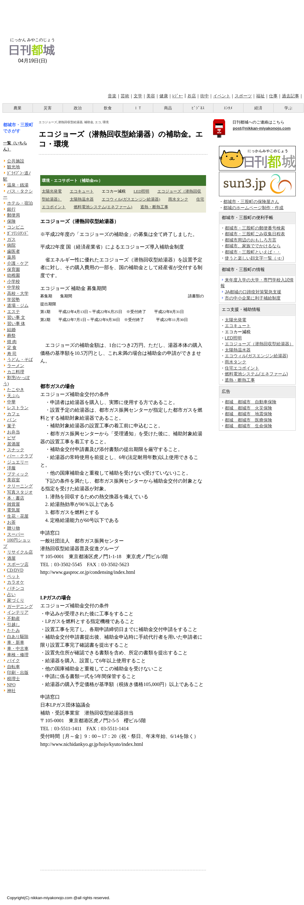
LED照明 (141, 191)
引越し (13, 624)
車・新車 (15, 642)
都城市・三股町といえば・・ (253, 251)
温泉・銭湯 (18, 185)
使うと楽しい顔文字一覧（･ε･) (254, 258)
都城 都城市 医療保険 (248, 419)
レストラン (18, 407)
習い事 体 (16, 323)
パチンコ (15, 588)
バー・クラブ (20, 456)
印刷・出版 (18, 672)
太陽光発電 (52, 191)
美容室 (13, 480)
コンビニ (15, 227)
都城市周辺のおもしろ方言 (250, 239)
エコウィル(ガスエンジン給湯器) (131, 199)
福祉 (260, 95)
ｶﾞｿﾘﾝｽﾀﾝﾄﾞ (18, 233)
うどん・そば (20, 359)
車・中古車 (18, 648)
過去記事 (290, 95)
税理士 (13, 678)
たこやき (15, 389)
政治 (78, 108)
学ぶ (288, 108)
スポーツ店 (18, 564)
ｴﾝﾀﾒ (228, 108)
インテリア (18, 612)
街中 (204, 95)
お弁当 (13, 432)
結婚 (11, 329)
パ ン (12, 419)
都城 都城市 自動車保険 (250, 401)
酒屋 (11, 558)
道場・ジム (18, 305)
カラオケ (15, 582)
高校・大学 (18, 293)
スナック (15, 450)
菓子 (11, 426)
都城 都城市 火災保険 (248, 407)
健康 (163, 95)
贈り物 (13, 528)
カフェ (13, 414)
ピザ (11, 438)
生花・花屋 (18, 516)
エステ (13, 311)
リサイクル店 (20, 552)
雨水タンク (178, 199)
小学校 (13, 281)
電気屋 (13, 510)
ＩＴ (138, 108)
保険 (11, 221)
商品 (168, 108)
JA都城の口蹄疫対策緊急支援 (253, 291)
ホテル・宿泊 (20, 203)
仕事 (273, 95)
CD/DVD (15, 570)
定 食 (12, 347)
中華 (11, 402)
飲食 (108, 108)
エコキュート (82, 191)
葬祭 (11, 335)
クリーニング (20, 486)
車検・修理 (18, 654)
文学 (138, 95)
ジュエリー (18, 462)
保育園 (13, 269)
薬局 (11, 257)
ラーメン (15, 365)
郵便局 (13, 215)
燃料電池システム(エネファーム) (103, 207)
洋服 (11, 468)
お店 (191, 95)
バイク (13, 660)
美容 (150, 95)
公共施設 (15, 161)
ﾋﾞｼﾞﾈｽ (198, 108)
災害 (48, 108)
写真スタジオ (20, 492)
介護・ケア (18, 263)
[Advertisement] (183, 45)
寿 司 (12, 353)
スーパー (15, 534)
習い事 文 (16, 317)
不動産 (13, 618)
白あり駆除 (18, 636)
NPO (11, 685)
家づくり (15, 600)
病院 (11, 245)
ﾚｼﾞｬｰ (177, 95)
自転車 (13, 666)
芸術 (125, 95)
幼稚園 (13, 275)
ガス (11, 239)
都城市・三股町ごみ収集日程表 (255, 233)
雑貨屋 (13, 504)
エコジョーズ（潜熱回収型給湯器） (259, 343)
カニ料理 (15, 372)
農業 (17, 108)
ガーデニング (20, 606)
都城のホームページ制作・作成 (253, 208)
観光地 (13, 167)
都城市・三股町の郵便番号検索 (255, 227)
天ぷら (13, 396)
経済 (258, 108)
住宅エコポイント (242, 368)
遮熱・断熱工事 (154, 207)
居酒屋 (13, 444)
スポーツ (243, 95)
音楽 (112, 95)
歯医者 (13, 251)
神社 (11, 690)
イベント (221, 95)
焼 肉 (12, 341)
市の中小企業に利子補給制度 (253, 298)
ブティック (18, 474)
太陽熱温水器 (82, 199)
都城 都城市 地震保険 (248, 413)
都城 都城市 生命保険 (248, 425)
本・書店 (15, 498)
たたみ (13, 630)
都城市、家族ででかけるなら (253, 245)
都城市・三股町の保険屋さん (251, 201)
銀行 (11, 209)
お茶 (11, 522)
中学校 (13, 287)
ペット (13, 576)
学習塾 (13, 299)
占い (11, 594)
